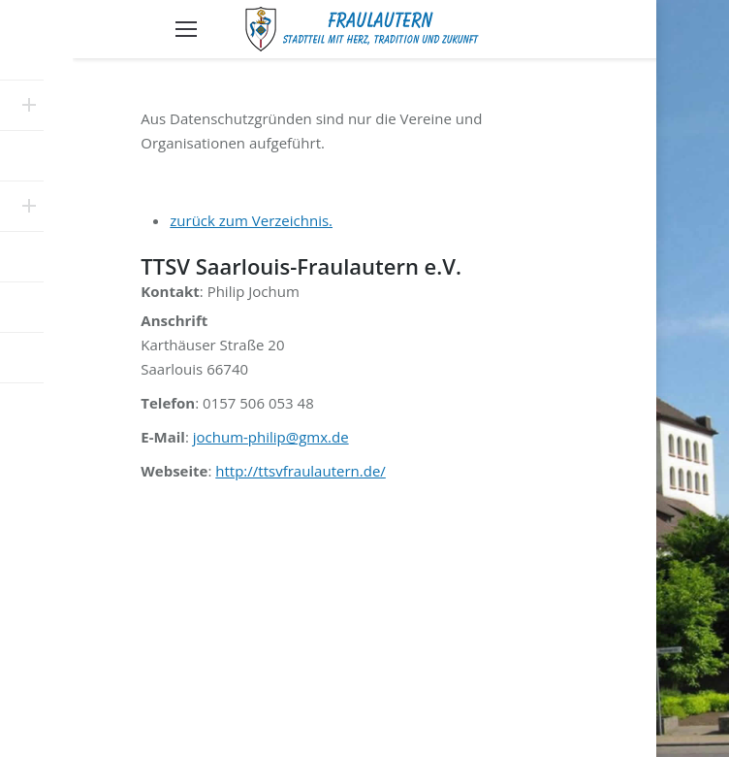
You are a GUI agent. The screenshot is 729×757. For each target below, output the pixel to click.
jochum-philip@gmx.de (271, 436)
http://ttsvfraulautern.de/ (300, 470)
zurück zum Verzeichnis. (251, 220)
